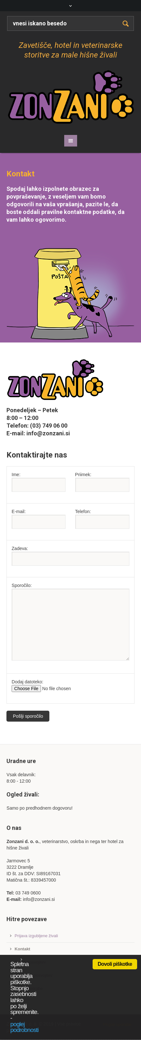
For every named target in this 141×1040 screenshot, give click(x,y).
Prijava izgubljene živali (36, 935)
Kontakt (22, 949)
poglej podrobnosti (24, 1027)
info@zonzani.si (48, 433)
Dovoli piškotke (115, 964)
